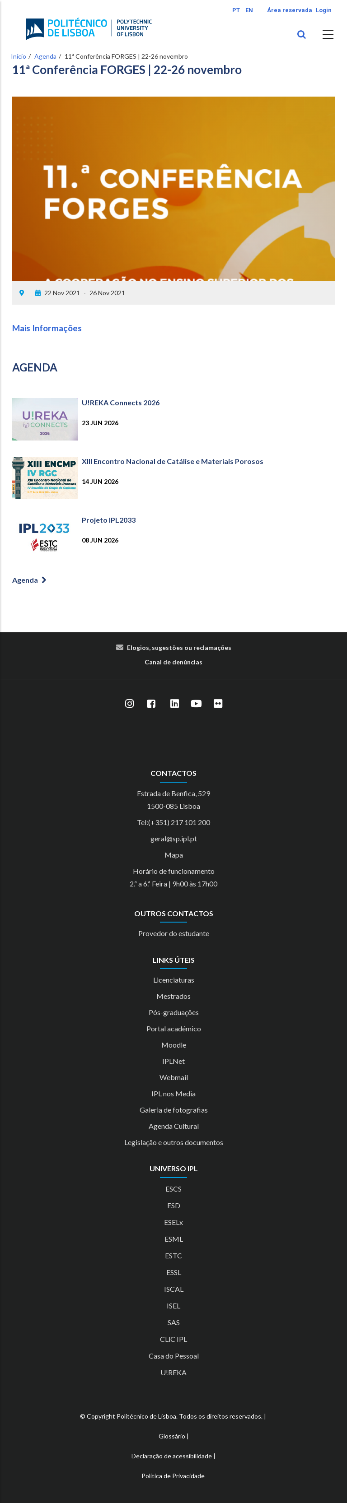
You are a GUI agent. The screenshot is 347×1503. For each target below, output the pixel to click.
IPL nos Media (173, 1093)
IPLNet (173, 1061)
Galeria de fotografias (174, 1109)
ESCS (173, 1188)
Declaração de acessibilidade (171, 1456)
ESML (173, 1238)
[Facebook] (151, 703)
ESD (173, 1205)
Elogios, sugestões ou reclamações (179, 647)
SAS (174, 1322)
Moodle (173, 1044)
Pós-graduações (174, 1012)
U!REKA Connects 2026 (120, 402)
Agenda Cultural (174, 1126)
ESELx (173, 1222)
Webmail (173, 1077)
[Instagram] (129, 703)
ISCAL (173, 1289)
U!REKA (173, 1372)
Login (324, 10)
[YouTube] (196, 703)
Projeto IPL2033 (109, 519)
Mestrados (173, 996)
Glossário (172, 1436)
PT (236, 10)
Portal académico (173, 1028)
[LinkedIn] (174, 703)
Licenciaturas (173, 979)
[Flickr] (218, 703)
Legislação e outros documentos (173, 1142)
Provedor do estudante (173, 933)
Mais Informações (47, 328)
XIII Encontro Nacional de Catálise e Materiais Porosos (172, 461)
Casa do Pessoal (174, 1355)
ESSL (173, 1272)
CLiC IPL (173, 1339)
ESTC (173, 1255)
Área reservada (289, 10)
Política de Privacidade (173, 1476)
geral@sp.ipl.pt (173, 838)
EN (249, 10)
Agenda (45, 56)
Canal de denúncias (173, 662)
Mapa (173, 854)
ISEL (173, 1305)
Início (18, 56)
